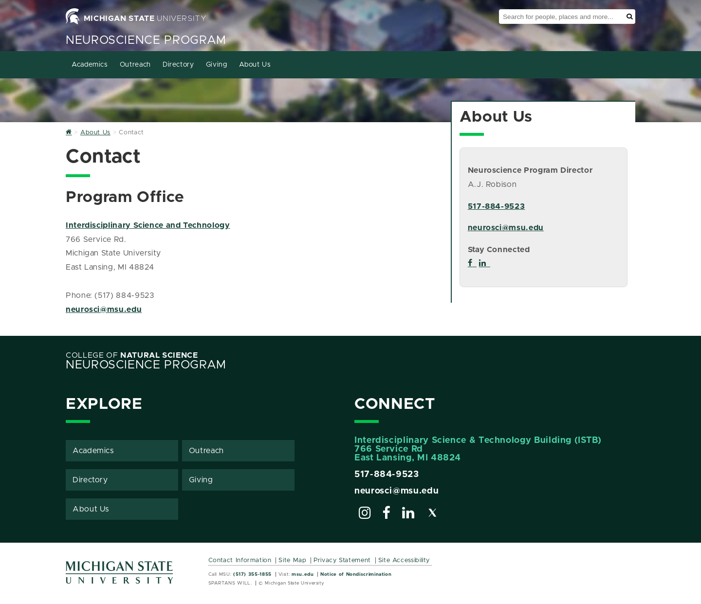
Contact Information (240, 560)
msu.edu (303, 574)
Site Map (292, 560)
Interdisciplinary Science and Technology (148, 225)
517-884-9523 (496, 206)
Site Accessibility (404, 560)
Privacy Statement (342, 560)
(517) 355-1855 (252, 574)
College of (132, 355)
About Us (255, 64)
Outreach (135, 64)
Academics (90, 64)
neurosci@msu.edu (104, 309)
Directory (178, 64)
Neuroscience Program (146, 40)
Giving (216, 64)
